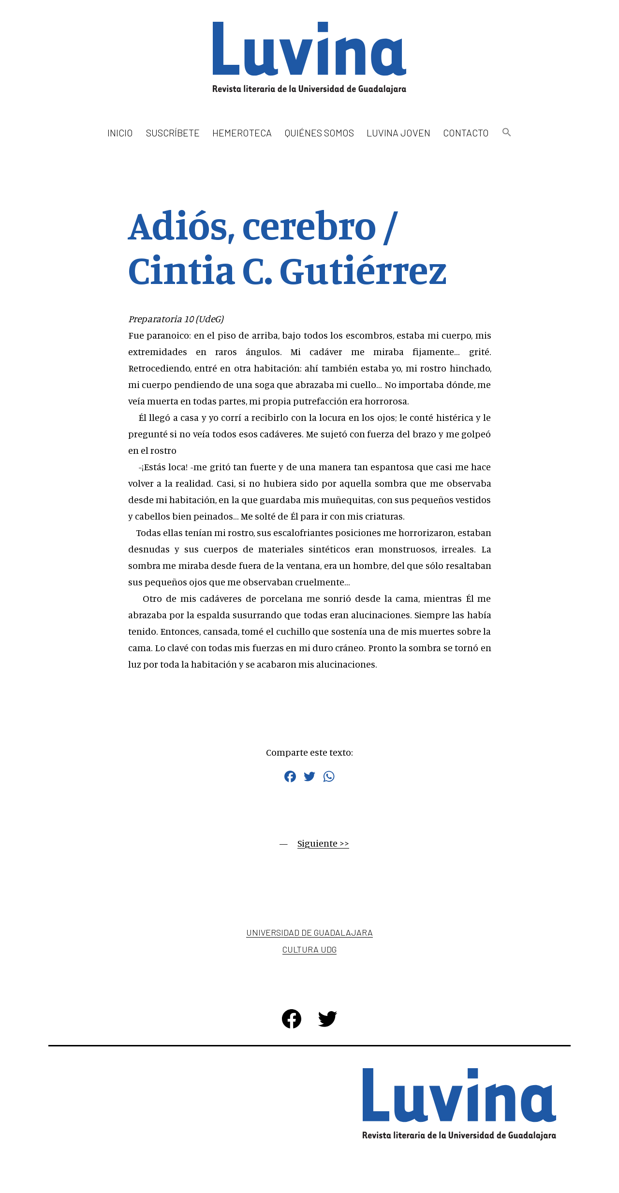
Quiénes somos (319, 132)
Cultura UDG (309, 949)
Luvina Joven (398, 132)
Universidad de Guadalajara (309, 932)
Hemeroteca (242, 132)
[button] (506, 133)
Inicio (120, 132)
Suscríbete (173, 132)
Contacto (466, 132)
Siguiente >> (323, 843)
